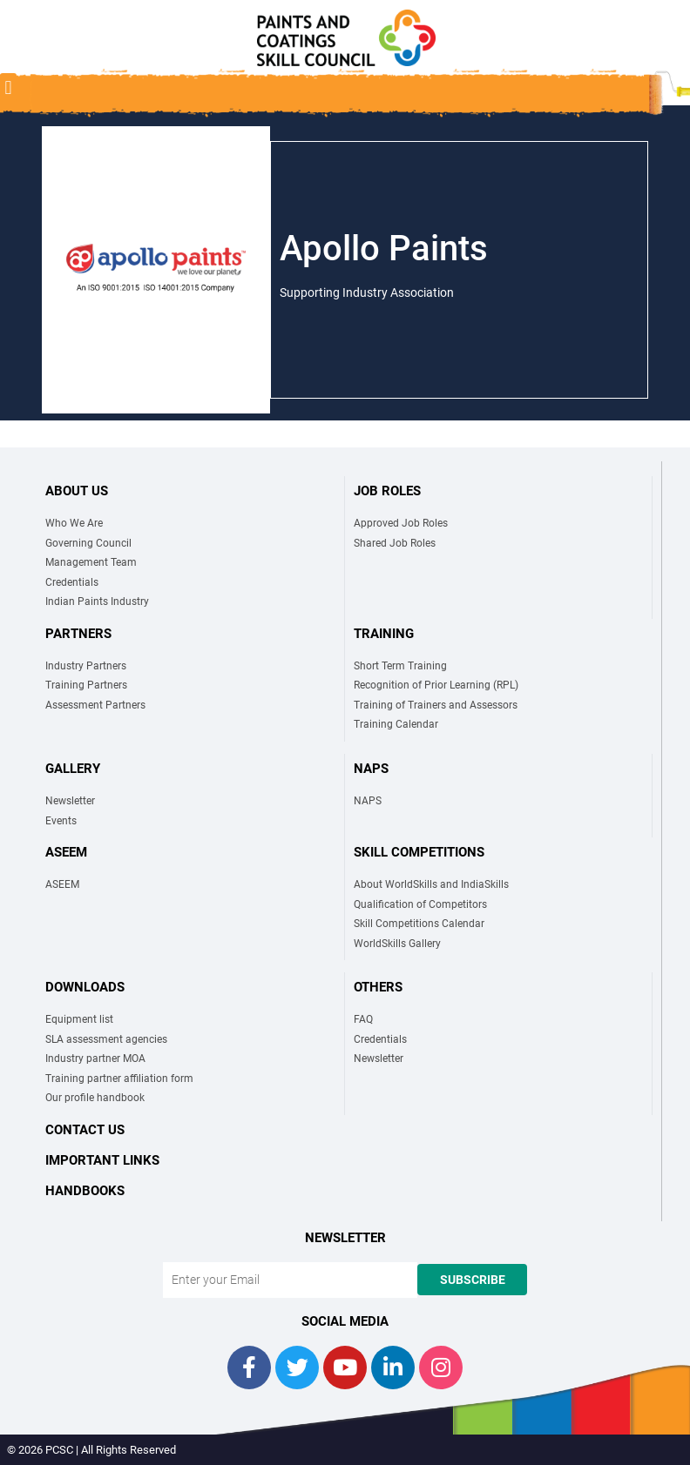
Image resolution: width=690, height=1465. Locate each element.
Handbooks (85, 1191)
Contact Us (85, 1130)
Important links (102, 1160)
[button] (8, 87)
